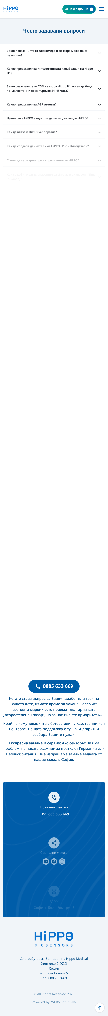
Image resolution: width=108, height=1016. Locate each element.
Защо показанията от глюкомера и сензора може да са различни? (54, 53)
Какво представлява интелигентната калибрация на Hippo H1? (54, 71)
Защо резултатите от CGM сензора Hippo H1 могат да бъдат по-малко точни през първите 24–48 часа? (54, 89)
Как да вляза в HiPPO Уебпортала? (54, 134)
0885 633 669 (54, 686)
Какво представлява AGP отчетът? (54, 106)
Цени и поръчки (79, 9)
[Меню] (101, 9)
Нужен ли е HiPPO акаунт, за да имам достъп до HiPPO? (54, 120)
